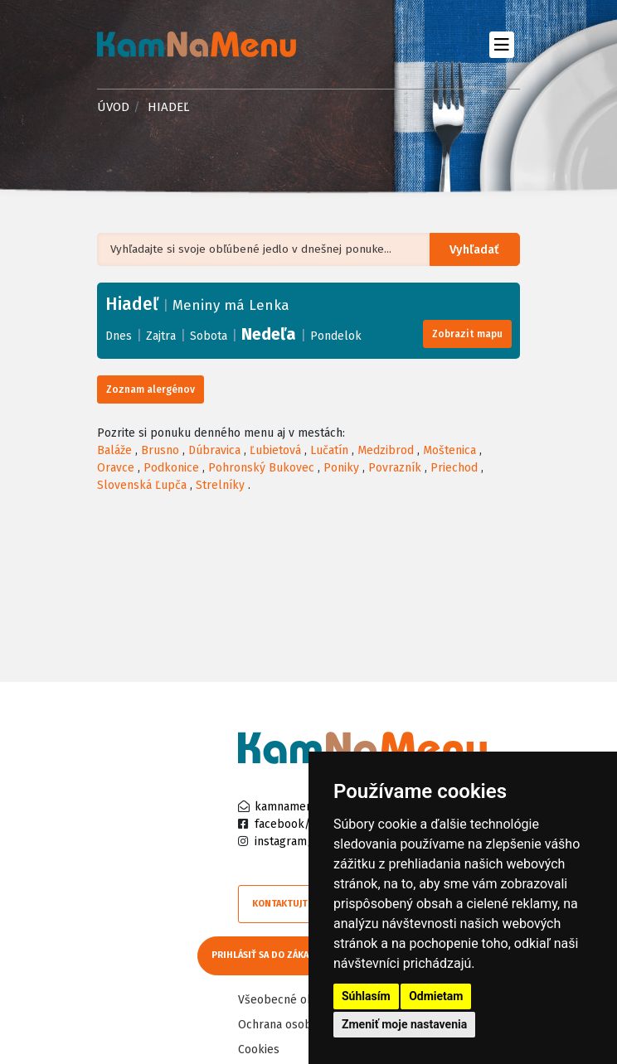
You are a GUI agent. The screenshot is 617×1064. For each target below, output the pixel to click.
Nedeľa (268, 334)
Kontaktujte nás (292, 903)
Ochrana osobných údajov (306, 1020)
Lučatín (329, 450)
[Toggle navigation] (501, 44)
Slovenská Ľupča (142, 485)
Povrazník (394, 468)
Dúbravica (214, 450)
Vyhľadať (478, 250)
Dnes (118, 336)
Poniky (341, 468)
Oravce (115, 468)
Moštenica (449, 450)
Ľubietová (275, 450)
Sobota (208, 336)
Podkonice (171, 468)
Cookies (258, 1044)
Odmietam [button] (436, 996)
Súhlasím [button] (366, 996)
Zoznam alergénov (150, 389)
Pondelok (336, 336)
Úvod (113, 106)
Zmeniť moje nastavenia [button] (404, 1024)
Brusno (160, 450)
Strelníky (220, 485)
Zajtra (161, 336)
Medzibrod (385, 450)
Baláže (114, 450)
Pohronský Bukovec (261, 468)
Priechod (454, 468)
